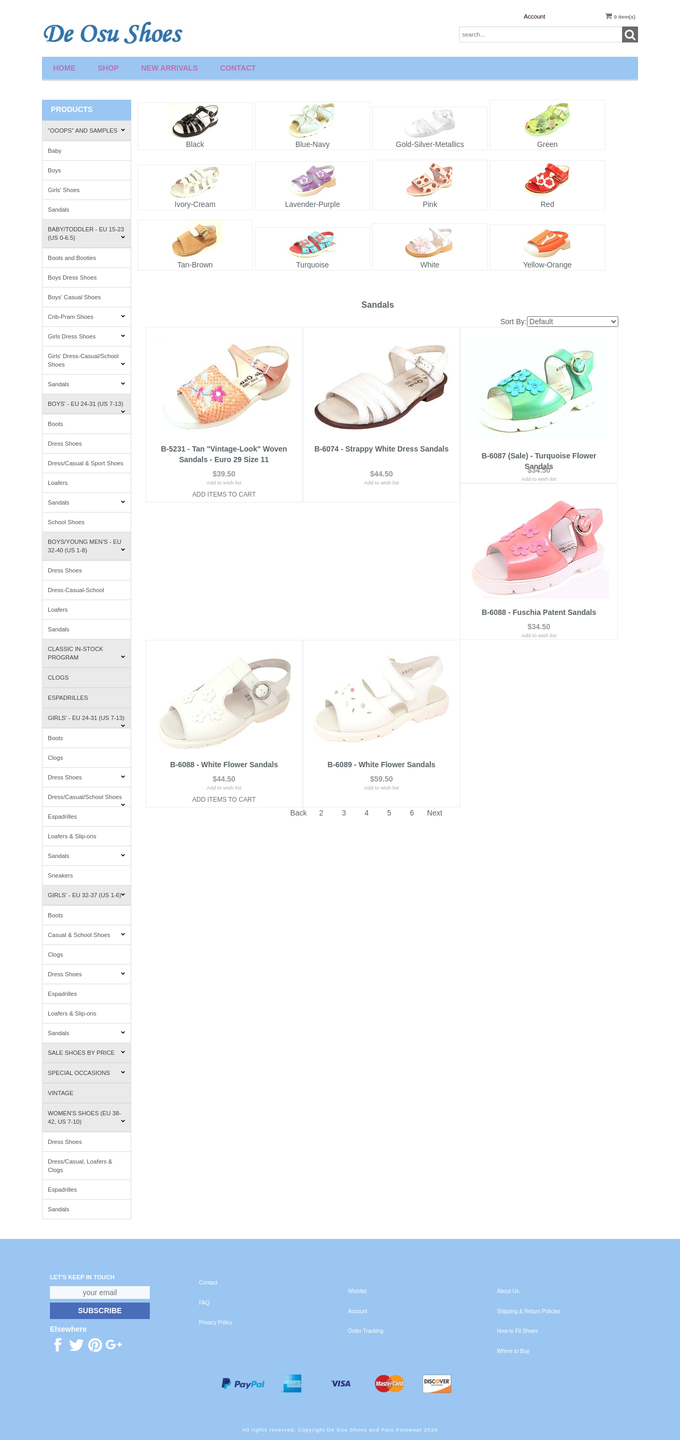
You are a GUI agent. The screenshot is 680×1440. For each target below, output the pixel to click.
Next (435, 675)
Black (195, 144)
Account (534, 16)
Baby (55, 151)
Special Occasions (86, 1073)
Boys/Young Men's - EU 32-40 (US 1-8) (86, 546)
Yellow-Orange (547, 265)
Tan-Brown (195, 265)
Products (72, 109)
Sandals (58, 209)
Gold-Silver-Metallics (430, 144)
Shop (108, 68)
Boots (55, 424)
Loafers (57, 483)
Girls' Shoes (64, 190)
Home (64, 68)
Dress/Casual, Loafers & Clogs (80, 1165)
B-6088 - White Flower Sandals (382, 627)
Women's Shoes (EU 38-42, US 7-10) (86, 1117)
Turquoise (312, 265)
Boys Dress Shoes (72, 277)
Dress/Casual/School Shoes (86, 800)
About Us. (509, 1291)
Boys (54, 170)
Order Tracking (366, 1331)
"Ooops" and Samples (86, 130)
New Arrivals (169, 68)
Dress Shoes (65, 443)
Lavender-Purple (312, 204)
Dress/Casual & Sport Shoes (85, 463)
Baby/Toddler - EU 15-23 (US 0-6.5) (86, 233)
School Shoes (66, 522)
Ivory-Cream (195, 204)
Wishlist (357, 1291)
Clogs (58, 677)
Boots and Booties (72, 258)
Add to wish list (224, 482)
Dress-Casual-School (76, 590)
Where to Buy (513, 1351)
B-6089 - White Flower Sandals (539, 627)
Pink (430, 204)
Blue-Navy (312, 144)
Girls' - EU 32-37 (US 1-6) (86, 895)
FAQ (204, 1303)
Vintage (60, 1093)
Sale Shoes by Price (86, 1052)
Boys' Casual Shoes (74, 297)
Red (548, 204)
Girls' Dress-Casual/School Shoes (86, 360)
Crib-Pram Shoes (86, 317)
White (429, 265)
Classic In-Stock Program (86, 653)
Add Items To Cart (224, 494)
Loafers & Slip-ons (72, 836)
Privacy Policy (216, 1322)
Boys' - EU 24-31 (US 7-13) (86, 407)
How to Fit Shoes (517, 1331)
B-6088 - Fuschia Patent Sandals (224, 627)
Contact (238, 68)
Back (298, 675)
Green (547, 144)
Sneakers (60, 875)
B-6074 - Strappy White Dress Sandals (381, 449)
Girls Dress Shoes (86, 336)
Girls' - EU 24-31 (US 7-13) (86, 721)
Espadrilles (68, 698)
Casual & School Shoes (86, 935)
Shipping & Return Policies (528, 1311)
